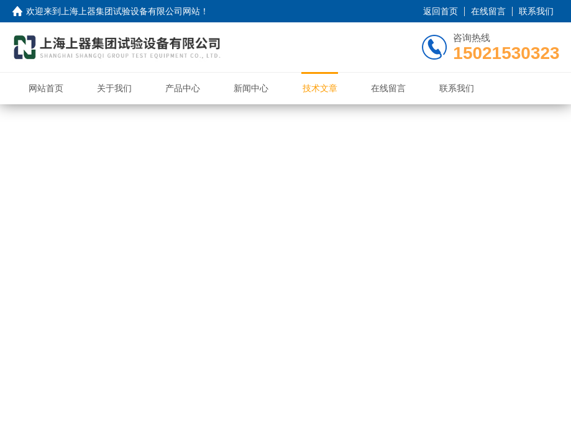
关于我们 (114, 88)
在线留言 (488, 11)
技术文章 (320, 88)
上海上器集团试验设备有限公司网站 (130, 11)
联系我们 (536, 11)
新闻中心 (251, 88)
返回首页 (440, 11)
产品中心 (182, 88)
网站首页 (46, 88)
